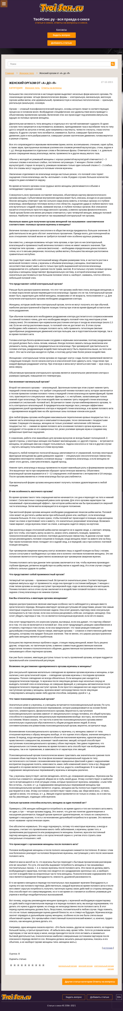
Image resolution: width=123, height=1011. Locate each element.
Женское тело (32, 87)
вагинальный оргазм (68, 966)
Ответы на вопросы (51, 87)
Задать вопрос (61, 35)
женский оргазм (86, 966)
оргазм (111, 969)
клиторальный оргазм (104, 966)
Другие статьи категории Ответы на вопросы (90, 981)
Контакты (61, 29)
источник (108, 948)
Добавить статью (61, 42)
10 (43, 965)
